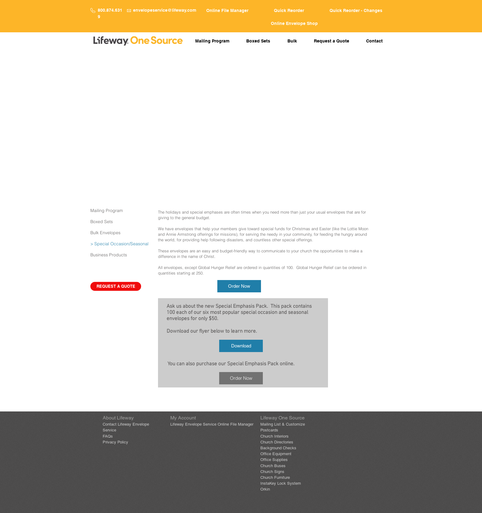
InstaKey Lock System (280, 483)
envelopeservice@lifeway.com (164, 10)
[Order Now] (239, 286)
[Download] (241, 346)
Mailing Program (106, 210)
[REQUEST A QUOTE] (115, 286)
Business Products (108, 255)
